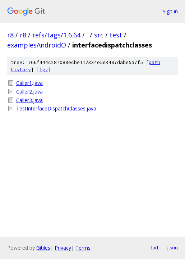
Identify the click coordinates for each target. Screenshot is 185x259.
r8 (10, 35)
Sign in (170, 11)
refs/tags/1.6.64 (56, 35)
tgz (44, 70)
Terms (83, 247)
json (172, 247)
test (116, 35)
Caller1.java (29, 82)
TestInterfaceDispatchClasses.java (56, 108)
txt (155, 247)
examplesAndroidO (36, 45)
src (98, 35)
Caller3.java (29, 100)
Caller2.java (29, 91)
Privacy (63, 247)
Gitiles (43, 247)
